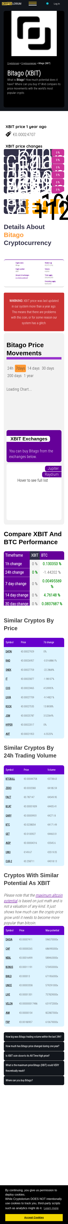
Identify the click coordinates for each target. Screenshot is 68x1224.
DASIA (9, 939)
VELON (9, 1003)
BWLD (9, 976)
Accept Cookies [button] (34, 1217)
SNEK (8, 669)
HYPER (9, 724)
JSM (8, 715)
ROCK (9, 706)
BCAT (8, 806)
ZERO (8, 788)
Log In (57, 4)
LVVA (8, 697)
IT (6, 678)
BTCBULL (10, 778)
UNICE (9, 985)
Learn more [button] (51, 1208)
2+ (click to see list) (22, 278)
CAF (8, 948)
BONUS (9, 967)
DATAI (9, 651)
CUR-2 (9, 861)
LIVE (8, 994)
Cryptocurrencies (28, 63)
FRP (8, 1022)
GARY (8, 815)
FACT (8, 797)
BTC (8, 824)
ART (8, 734)
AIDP (8, 843)
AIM (8, 1012)
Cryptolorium (13, 63)
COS (8, 688)
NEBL (8, 957)
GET (8, 833)
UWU (8, 852)
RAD (8, 660)
